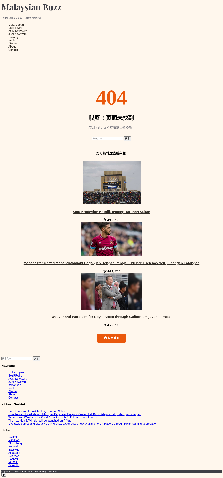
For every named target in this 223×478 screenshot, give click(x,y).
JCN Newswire (17, 34)
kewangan (14, 37)
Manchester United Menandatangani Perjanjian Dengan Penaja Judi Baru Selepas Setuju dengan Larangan (111, 263)
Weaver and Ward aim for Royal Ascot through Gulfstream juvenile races (111, 317)
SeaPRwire (15, 27)
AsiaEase (14, 452)
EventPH (13, 465)
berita (11, 40)
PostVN (13, 459)
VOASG (13, 462)
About (12, 46)
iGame (12, 43)
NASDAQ (14, 440)
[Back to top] (3, 475)
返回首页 (111, 337)
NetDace (13, 455)
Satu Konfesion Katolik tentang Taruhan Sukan (111, 212)
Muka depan (16, 24)
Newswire (14, 446)
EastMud (13, 449)
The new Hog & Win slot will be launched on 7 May (39, 420)
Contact (13, 49)
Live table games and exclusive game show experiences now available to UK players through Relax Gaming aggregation (82, 423)
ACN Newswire (17, 30)
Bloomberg (15, 443)
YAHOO (13, 437)
